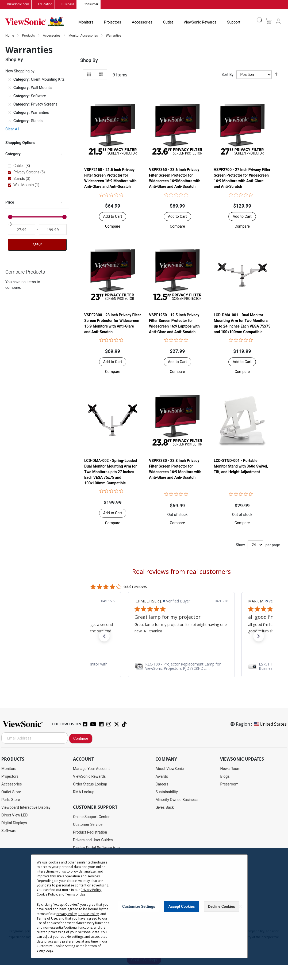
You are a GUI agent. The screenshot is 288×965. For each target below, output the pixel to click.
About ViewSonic (169, 769)
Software (8, 831)
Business (68, 4)
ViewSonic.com (18, 4)
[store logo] (34, 22)
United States (270, 724)
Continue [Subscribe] (80, 739)
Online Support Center (91, 817)
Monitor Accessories (83, 36)
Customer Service (87, 825)
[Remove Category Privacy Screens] (9, 104)
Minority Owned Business (176, 800)
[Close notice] (240, 906)
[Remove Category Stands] (9, 121)
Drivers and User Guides (93, 840)
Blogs (224, 777)
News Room (230, 769)
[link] (181, 666)
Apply (37, 245)
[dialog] (144, 906)
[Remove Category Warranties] (9, 112)
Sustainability (166, 792)
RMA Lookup (83, 792)
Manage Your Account (91, 769)
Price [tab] (9, 202)
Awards (161, 777)
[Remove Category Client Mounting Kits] (9, 79)
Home (10, 36)
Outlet (168, 22)
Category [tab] (13, 154)
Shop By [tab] (89, 60)
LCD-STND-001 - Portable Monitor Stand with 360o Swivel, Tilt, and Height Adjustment (241, 466)
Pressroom (229, 784)
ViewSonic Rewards (200, 22)
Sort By (227, 75)
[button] (112, 226)
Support (233, 22)
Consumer (90, 4)
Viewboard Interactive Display (25, 808)
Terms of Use (75, 894)
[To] (52, 229)
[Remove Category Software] (9, 96)
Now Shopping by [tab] (19, 71)
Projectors (112, 22)
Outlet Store (11, 792)
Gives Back (164, 808)
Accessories (142, 22)
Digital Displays (14, 823)
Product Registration (90, 832)
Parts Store (10, 800)
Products (29, 36)
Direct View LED (14, 815)
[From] (21, 229)
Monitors (85, 22)
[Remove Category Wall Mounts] (9, 88)
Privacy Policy (91, 890)
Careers (161, 784)
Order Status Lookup (90, 784)
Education (45, 4)
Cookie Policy (47, 894)
